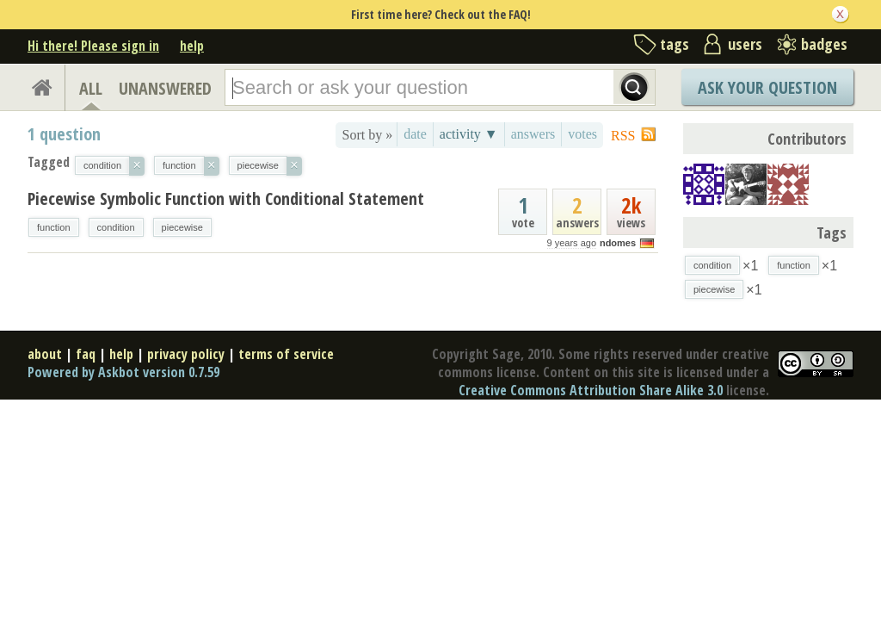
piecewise (182, 227)
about (45, 353)
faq (85, 353)
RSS (623, 135)
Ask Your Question (767, 87)
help (192, 45)
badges (824, 44)
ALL (90, 88)
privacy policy (186, 353)
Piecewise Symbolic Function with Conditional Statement (226, 198)
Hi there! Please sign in (93, 45)
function (54, 227)
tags (674, 44)
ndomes (618, 243)
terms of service (286, 353)
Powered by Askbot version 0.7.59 (123, 372)
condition (116, 227)
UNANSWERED (165, 88)
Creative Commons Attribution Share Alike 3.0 (591, 390)
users (745, 44)
